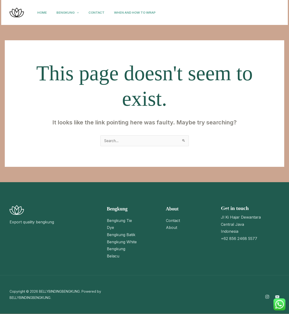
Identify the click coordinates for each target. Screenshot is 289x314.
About (171, 227)
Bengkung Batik (121, 235)
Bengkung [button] (70, 12)
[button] (79, 12)
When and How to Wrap (141, 12)
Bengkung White (122, 242)
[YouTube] (230, 12)
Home (43, 12)
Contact (101, 12)
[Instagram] (220, 12)
